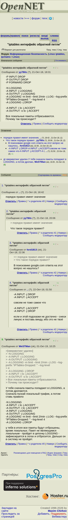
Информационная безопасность (28, 54)
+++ (27, 18)
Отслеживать (60, 61)
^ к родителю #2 (47, 272)
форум (36, 18)
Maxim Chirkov (57, 510)
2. (7, 211)
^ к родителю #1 (47, 232)
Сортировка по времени (49, 175)
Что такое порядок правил (20, 140)
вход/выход (45, 37)
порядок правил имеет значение (21, 137)
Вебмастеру (59, 516)
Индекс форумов (54, 453)
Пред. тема (52, 455)
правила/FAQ (18, 35)
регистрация (37, 35)
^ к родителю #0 (36, 201)
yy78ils (23, 72)
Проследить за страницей (10, 515)
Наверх (50, 201)
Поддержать (58, 513)
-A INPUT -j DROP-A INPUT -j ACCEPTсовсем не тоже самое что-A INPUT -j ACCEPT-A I (37, 149)
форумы (6, 35)
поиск (24, 35)
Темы (65, 453)
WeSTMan (40, 162)
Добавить (43, 513)
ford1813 (25, 145)
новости (18, 18)
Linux (16, 56)
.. (40, 137)
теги (44, 18)
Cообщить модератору (55, 123)
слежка (54, 35)
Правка (37, 123)
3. (11, 243)
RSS (54, 40)
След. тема (62, 455)
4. (11, 282)
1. (3, 185)
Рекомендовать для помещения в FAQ (30, 453)
